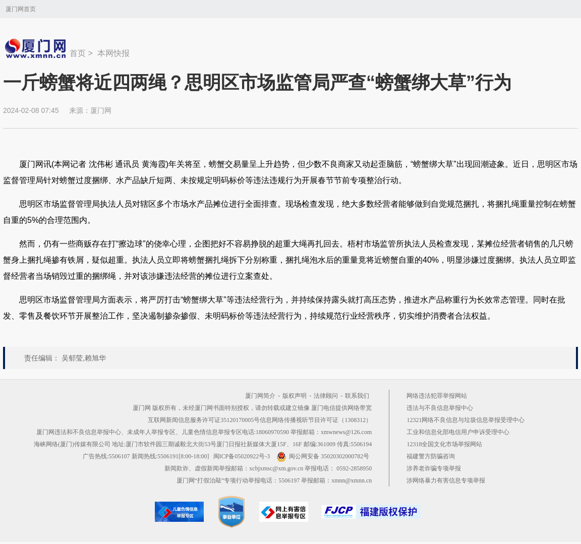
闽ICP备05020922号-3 (241, 456)
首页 (78, 53)
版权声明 (294, 395)
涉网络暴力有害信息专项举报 (445, 480)
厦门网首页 (21, 9)
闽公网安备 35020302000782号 (322, 456)
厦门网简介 (260, 395)
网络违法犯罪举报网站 (436, 395)
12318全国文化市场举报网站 (444, 444)
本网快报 (113, 53)
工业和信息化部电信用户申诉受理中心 (457, 432)
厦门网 (100, 110)
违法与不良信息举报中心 (439, 407)
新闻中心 (36, 48)
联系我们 (357, 395)
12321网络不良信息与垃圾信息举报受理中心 (465, 420)
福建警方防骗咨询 (430, 456)
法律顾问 (326, 395)
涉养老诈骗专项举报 (433, 468)
